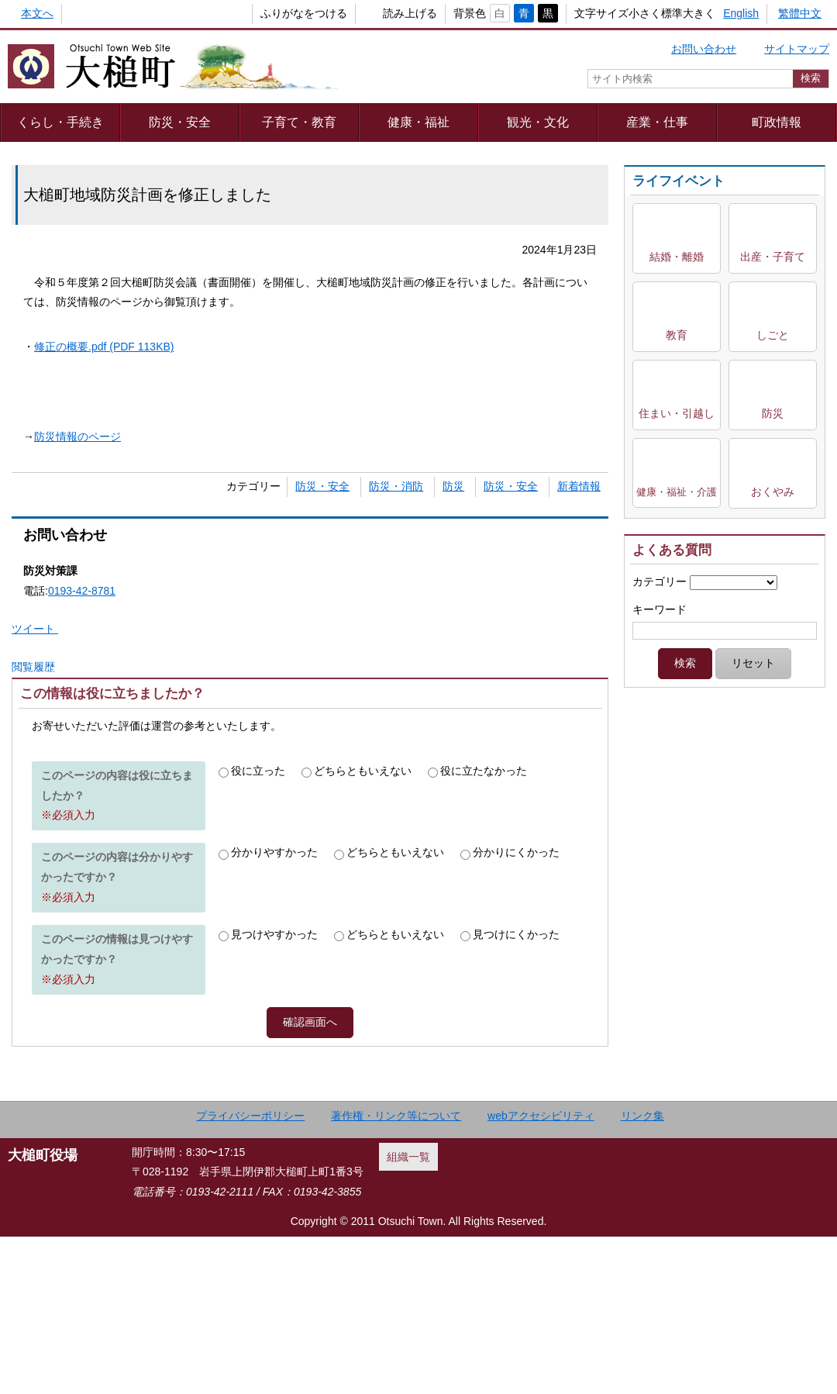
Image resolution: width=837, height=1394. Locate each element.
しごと (772, 335)
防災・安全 (180, 122)
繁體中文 (800, 13)
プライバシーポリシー (250, 1273)
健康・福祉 (419, 122)
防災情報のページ (77, 436)
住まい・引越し (677, 413)
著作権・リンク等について (396, 1273)
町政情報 (776, 122)
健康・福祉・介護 (676, 492)
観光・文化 (538, 122)
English (741, 13)
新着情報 (579, 486)
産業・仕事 (657, 122)
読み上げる (384, 13)
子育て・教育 (299, 122)
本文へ (37, 13)
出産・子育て (772, 256)
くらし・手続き (60, 122)
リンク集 (642, 1273)
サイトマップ (796, 49)
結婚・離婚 (676, 256)
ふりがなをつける (278, 13)
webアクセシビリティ (540, 1273)
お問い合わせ (703, 49)
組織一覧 (408, 1314)
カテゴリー (659, 581)
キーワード (659, 609)
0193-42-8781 (81, 591)
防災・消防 (396, 486)
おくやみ (772, 491)
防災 (453, 486)
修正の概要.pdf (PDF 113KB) (104, 346)
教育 (676, 335)
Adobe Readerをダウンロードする (251, 739)
